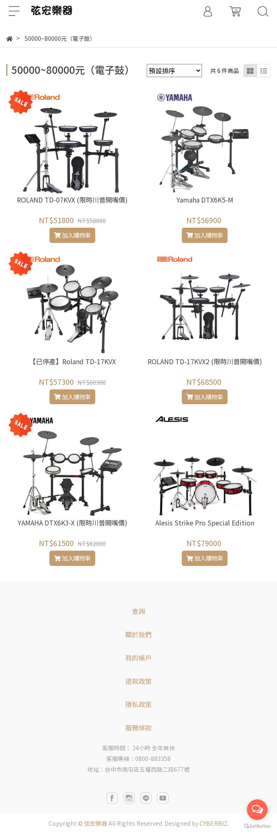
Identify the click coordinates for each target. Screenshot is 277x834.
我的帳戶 (138, 657)
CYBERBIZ (214, 823)
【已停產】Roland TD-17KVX (72, 361)
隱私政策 (138, 704)
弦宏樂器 (95, 823)
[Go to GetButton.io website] (257, 825)
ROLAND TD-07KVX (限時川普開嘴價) (72, 200)
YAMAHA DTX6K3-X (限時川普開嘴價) (72, 523)
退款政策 (138, 681)
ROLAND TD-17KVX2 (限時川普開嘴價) (205, 361)
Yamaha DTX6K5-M (204, 200)
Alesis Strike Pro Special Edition (204, 523)
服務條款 (138, 728)
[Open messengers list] (257, 809)
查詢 (138, 611)
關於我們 (138, 634)
